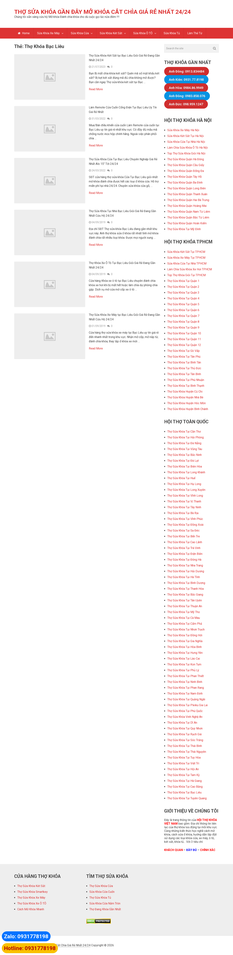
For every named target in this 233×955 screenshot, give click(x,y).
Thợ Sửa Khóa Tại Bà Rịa (182, 513)
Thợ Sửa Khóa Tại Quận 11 (184, 339)
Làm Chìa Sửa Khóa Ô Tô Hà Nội (187, 148)
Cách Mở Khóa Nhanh (30, 909)
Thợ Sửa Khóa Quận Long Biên (186, 188)
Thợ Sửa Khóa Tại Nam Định (185, 693)
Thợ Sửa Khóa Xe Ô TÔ (31, 903)
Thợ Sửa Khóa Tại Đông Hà (184, 560)
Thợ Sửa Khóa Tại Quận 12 (184, 345)
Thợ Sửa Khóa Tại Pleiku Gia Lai (187, 705)
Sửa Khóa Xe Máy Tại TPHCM (186, 258)
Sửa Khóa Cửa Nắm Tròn (104, 903)
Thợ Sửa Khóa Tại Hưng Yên (185, 653)
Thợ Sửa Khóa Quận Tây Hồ (184, 177)
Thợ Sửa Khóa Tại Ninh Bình (184, 682)
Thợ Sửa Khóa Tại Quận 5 (183, 304)
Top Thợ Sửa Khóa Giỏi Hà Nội (186, 153)
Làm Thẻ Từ (194, 33)
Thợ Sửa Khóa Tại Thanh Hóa (185, 589)
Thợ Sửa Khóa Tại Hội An (183, 769)
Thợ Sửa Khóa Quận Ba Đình (185, 182)
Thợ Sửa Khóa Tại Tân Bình (184, 374)
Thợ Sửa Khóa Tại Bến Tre (183, 536)
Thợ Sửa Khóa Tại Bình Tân (184, 362)
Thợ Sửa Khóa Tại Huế (181, 478)
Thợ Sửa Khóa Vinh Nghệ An (184, 717)
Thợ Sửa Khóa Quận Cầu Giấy (185, 165)
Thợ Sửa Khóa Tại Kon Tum (184, 664)
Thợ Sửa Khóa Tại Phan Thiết (185, 676)
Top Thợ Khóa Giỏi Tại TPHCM (186, 275)
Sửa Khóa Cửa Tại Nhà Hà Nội (186, 142)
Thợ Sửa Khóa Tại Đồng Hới (184, 635)
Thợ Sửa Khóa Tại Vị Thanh (184, 501)
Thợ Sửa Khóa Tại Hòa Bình (184, 647)
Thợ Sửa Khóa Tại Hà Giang (184, 781)
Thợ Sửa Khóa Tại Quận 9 (183, 327)
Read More (96, 89)
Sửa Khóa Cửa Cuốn (101, 892)
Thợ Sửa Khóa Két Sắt (31, 886)
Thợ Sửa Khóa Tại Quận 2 (183, 287)
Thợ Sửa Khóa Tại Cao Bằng (185, 787)
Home (24, 33)
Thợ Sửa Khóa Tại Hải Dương (185, 571)
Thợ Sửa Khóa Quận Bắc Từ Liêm (188, 217)
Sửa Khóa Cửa (80, 33)
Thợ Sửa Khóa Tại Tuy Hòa (184, 757)
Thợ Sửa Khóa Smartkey (32, 892)
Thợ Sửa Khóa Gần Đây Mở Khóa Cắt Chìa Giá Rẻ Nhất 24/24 (102, 12)
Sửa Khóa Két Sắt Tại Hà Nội (185, 136)
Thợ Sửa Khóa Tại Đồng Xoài (185, 525)
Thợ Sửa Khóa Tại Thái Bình (184, 746)
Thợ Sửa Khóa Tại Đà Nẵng (184, 443)
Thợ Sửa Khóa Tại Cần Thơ (184, 431)
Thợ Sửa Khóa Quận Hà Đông (185, 159)
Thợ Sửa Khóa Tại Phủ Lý (183, 670)
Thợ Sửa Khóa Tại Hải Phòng (185, 437)
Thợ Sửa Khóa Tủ (100, 898)
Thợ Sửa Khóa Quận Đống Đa (185, 171)
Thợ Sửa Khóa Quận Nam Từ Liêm (188, 212)
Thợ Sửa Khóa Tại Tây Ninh (184, 507)
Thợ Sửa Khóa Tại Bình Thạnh (185, 386)
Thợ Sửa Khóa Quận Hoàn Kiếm (187, 223)
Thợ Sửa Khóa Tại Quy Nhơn (185, 728)
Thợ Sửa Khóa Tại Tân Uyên (184, 600)
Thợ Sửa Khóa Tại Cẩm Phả (184, 624)
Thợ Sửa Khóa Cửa (101, 886)
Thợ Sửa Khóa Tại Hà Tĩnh (183, 577)
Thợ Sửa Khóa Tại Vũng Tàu (184, 449)
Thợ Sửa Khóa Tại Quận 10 (184, 333)
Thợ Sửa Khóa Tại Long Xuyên (186, 490)
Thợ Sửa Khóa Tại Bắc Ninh (184, 455)
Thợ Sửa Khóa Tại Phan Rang (185, 688)
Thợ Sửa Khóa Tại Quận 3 (183, 293)
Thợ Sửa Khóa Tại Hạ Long (184, 484)
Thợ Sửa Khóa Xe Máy (31, 898)
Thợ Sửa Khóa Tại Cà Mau (183, 618)
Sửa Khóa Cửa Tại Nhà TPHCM (186, 263)
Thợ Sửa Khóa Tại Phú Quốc (185, 711)
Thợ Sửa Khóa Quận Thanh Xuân (187, 194)
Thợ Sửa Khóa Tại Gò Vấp (183, 351)
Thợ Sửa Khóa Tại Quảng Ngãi (186, 699)
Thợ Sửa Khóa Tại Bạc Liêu (184, 792)
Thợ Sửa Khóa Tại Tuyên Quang (187, 798)
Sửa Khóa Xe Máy (48, 33)
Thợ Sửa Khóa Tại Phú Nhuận (185, 380)
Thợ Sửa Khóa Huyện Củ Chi (184, 391)
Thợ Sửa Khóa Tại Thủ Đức (184, 368)
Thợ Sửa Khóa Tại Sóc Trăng (185, 740)
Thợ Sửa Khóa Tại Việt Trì (183, 763)
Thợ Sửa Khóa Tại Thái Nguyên (186, 752)
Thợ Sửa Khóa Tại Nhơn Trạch (186, 629)
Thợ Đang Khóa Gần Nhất (105, 909)
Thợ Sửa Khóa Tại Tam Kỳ (183, 775)
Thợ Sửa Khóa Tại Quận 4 (183, 298)
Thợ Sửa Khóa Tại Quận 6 (183, 310)
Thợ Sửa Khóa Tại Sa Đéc (183, 530)
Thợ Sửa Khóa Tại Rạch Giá (184, 734)
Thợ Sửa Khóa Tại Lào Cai (183, 658)
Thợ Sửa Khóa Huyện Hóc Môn (186, 403)
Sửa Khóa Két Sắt (111, 33)
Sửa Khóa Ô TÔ (143, 33)
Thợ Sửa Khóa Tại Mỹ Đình (184, 229)
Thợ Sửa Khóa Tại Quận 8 (183, 322)
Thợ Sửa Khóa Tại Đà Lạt (183, 461)
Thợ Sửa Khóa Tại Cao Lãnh (184, 542)
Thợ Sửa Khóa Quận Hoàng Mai (187, 206)
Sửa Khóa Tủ (172, 33)
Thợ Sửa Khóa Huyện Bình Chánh (187, 409)
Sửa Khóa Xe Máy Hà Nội (183, 130)
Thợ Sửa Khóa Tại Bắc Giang (185, 594)
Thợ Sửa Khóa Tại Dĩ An (182, 723)
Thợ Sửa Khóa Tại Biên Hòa (184, 466)
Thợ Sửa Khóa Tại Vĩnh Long (185, 496)
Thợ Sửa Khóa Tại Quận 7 (183, 316)
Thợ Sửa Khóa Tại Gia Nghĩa (184, 641)
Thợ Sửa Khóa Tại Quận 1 (183, 281)
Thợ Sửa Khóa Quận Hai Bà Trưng (188, 200)
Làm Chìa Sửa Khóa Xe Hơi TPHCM (189, 269)
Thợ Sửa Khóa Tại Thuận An (184, 606)
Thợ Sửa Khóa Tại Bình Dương (186, 583)
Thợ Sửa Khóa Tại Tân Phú (183, 357)
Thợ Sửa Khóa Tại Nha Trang (185, 565)
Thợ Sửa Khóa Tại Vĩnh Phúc (185, 519)
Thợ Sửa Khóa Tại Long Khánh (186, 472)
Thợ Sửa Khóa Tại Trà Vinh (183, 548)
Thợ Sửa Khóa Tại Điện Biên (184, 554)
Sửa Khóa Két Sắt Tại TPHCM (186, 252)
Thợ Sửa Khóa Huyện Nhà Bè (185, 397)
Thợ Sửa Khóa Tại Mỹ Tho (183, 612)
